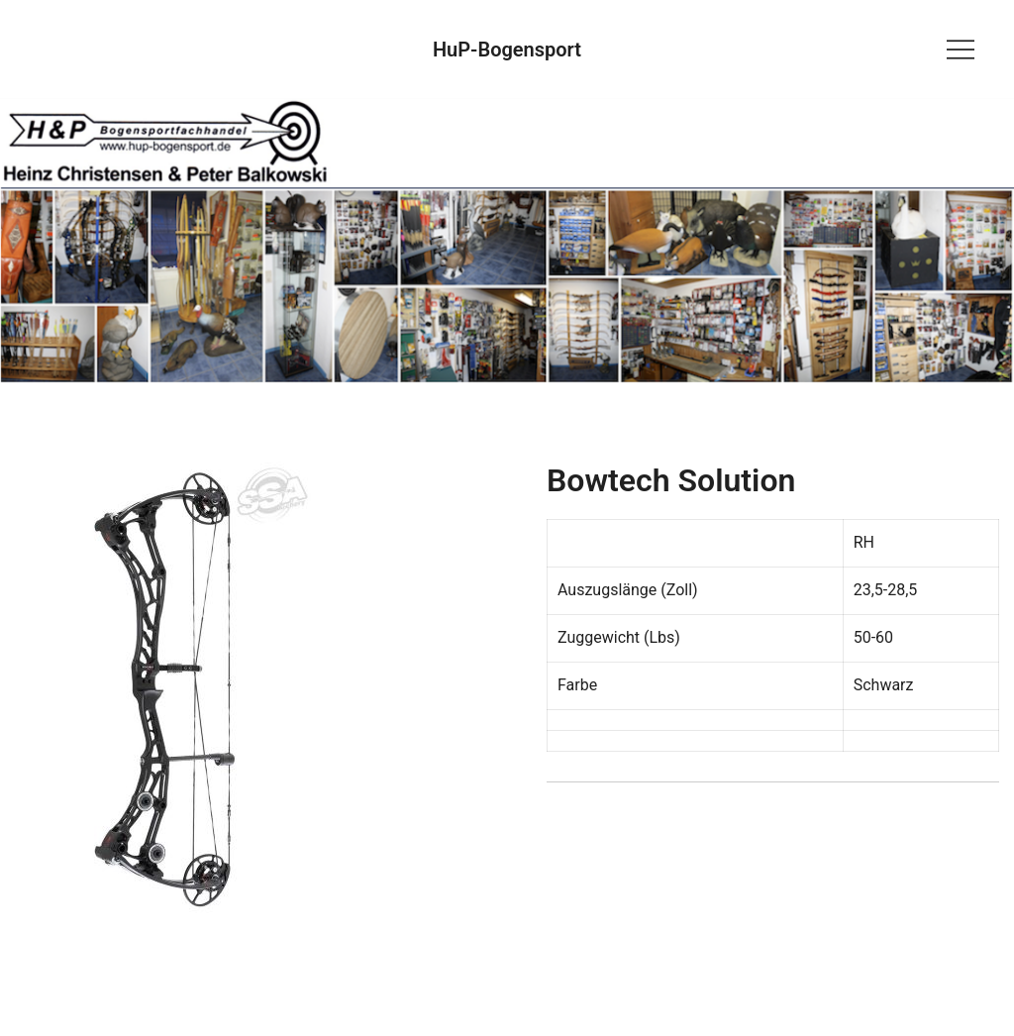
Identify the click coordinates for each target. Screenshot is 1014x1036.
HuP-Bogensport (507, 49)
